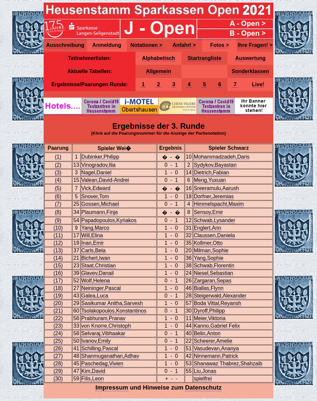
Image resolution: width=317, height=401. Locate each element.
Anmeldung (106, 45)
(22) (58, 318)
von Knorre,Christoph (106, 326)
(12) (58, 243)
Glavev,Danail (97, 273)
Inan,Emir (92, 243)
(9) (58, 220)
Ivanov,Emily (96, 341)
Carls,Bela (93, 250)
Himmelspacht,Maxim (219, 204)
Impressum (111, 387)
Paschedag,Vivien (102, 363)
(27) (58, 356)
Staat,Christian (98, 265)
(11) (58, 235)
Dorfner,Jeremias (214, 196)
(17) (58, 280)
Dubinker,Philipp (100, 157)
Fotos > (219, 45)
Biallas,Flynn (208, 288)
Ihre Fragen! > (255, 45)
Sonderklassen (250, 71)
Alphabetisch (158, 58)
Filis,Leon (92, 378)
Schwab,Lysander (214, 220)
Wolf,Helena (95, 280)
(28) (58, 363)
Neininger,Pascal (101, 288)
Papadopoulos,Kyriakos (109, 220)
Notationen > (146, 45)
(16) (58, 273)
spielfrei (203, 378)
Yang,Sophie (208, 258)
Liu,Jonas (205, 371)
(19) (58, 295)
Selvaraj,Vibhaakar (103, 333)
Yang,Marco (95, 228)
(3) (58, 172)
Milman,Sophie (211, 250)
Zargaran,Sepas (212, 280)
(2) (58, 165)
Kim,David (93, 371)
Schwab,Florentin (214, 265)
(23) (58, 326)
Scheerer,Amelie (213, 341)
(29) (58, 371)
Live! (258, 84)
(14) (58, 258)
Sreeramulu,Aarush (216, 188)
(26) (58, 348)
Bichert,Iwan (95, 258)
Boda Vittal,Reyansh (217, 303)
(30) (58, 378)
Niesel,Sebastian (213, 273)
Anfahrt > (184, 45)
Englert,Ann (207, 228)
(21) (58, 311)
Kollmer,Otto (208, 243)
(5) (58, 188)
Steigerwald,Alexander (220, 295)
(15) (58, 265)
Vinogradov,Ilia (98, 165)
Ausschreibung (65, 45)
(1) (58, 157)
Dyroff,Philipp (209, 311)
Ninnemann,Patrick (216, 356)
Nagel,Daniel (96, 172)
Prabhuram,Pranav (103, 318)
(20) (58, 303)
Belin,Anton (207, 333)
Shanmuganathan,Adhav (110, 356)
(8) (58, 212)
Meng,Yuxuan (210, 180)
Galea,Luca (94, 295)
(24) (58, 333)
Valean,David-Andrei (105, 180)
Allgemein (158, 71)
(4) (58, 180)
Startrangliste (204, 58)
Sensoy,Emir (208, 212)
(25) (58, 341)
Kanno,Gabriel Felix (217, 326)
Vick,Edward (96, 188)
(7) (58, 204)
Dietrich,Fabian (211, 172)
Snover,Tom (95, 196)
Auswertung (250, 58)
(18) (58, 288)
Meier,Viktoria (209, 318)
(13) (58, 250)
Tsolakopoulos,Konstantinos (113, 311)
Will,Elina (92, 235)
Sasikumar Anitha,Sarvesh (112, 303)
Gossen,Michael (100, 204)
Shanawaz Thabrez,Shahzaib (228, 363)
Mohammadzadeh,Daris (221, 157)
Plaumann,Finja (99, 212)
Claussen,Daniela (214, 235)
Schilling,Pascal (99, 348)
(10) (58, 228)
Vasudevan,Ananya (216, 348)
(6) (58, 196)
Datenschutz (203, 387)
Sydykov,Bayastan (215, 165)
